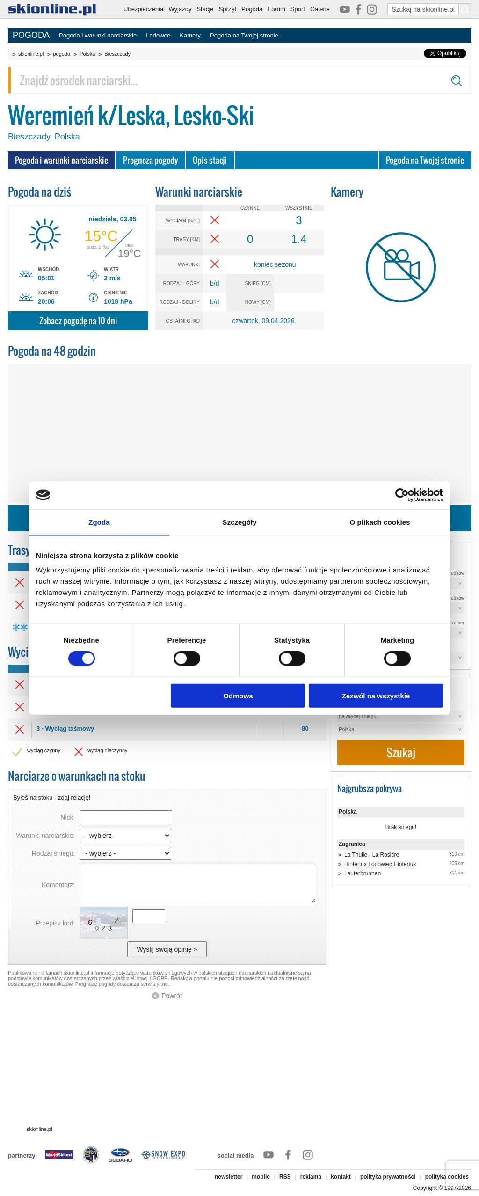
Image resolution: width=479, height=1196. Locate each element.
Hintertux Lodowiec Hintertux (380, 864)
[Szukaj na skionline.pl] (465, 9)
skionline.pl (31, 54)
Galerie (320, 9)
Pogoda (251, 9)
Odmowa (238, 696)
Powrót (171, 995)
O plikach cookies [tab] (379, 522)
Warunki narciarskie (198, 191)
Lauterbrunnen (362, 873)
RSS (285, 1177)
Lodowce (158, 35)
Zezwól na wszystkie (376, 696)
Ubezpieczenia (143, 9)
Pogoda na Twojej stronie (244, 35)
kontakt (341, 1177)
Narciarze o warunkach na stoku (76, 776)
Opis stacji (210, 160)
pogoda (61, 54)
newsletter (228, 1177)
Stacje (204, 9)
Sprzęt (228, 9)
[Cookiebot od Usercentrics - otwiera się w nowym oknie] (402, 495)
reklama (310, 1177)
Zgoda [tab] (99, 522)
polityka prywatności (388, 1177)
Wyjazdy (179, 9)
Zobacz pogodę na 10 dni (78, 321)
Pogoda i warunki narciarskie (98, 35)
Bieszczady (117, 54)
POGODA (31, 35)
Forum (276, 9)
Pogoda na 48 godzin (52, 351)
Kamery (190, 35)
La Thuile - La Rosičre (371, 854)
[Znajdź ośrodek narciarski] (239, 80)
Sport (297, 9)
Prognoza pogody (150, 160)
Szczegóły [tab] (239, 522)
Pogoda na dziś (39, 191)
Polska (87, 54)
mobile (261, 1177)
